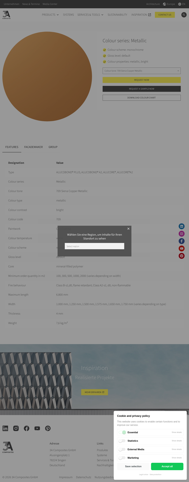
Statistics (133, 441)
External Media (136, 449)
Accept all (167, 466)
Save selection (133, 466)
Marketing (133, 458)
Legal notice (143, 474)
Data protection (155, 474)
